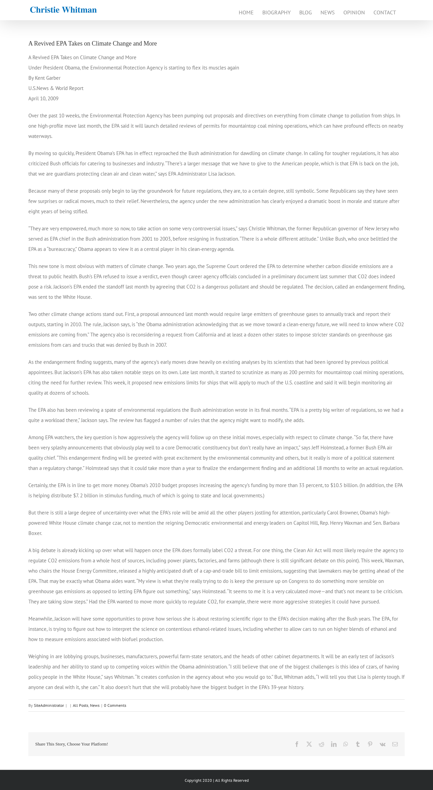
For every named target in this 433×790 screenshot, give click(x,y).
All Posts (80, 705)
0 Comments (115, 705)
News (95, 705)
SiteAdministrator (49, 705)
